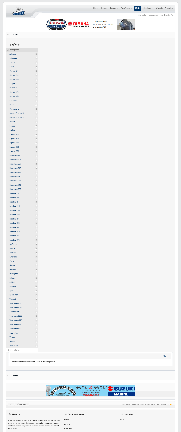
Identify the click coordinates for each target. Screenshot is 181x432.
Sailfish (16, 282)
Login (121, 409)
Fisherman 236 (19, 181)
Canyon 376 (17, 92)
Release (16, 278)
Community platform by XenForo (33, 428)
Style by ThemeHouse (63, 428)
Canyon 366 (17, 88)
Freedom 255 (18, 215)
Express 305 (17, 138)
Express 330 (17, 143)
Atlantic (16, 63)
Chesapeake (17, 109)
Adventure (17, 58)
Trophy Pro (17, 333)
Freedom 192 (18, 193)
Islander (16, 248)
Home (68, 409)
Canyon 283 (17, 75)
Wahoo (16, 341)
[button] (114, 8)
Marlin (15, 261)
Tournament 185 (19, 303)
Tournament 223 (19, 312)
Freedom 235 (18, 210)
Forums (68, 413)
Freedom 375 (18, 240)
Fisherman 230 (19, 177)
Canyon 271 (17, 71)
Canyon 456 (17, 96)
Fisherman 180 (19, 155)
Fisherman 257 (19, 189)
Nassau (16, 265)
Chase (15, 105)
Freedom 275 (18, 219)
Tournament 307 (19, 329)
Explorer (16, 130)
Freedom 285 (18, 223)
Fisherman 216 (19, 168)
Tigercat (16, 299)
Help (154, 393)
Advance (16, 54)
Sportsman (17, 295)
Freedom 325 (18, 231)
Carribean (16, 100)
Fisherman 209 (19, 164)
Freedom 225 (18, 206)
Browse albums (17, 350)
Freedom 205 (18, 198)
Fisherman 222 (19, 172)
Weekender (17, 346)
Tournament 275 (19, 324)
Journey (16, 253)
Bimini (15, 67)
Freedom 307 (18, 227)
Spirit (15, 291)
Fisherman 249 (19, 185)
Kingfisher (17, 257)
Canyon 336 (17, 84)
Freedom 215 (18, 202)
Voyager (16, 337)
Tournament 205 (19, 316)
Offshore (16, 270)
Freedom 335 (18, 236)
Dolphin (16, 122)
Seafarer (16, 286)
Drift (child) (26, 393)
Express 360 (17, 147)
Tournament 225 (19, 320)
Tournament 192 (19, 308)
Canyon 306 (17, 79)
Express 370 (17, 151)
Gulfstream (17, 244)
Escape (16, 126)
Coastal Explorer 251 (21, 113)
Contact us (69, 418)
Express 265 (17, 134)
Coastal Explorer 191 (21, 117)
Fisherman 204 (19, 160)
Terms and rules (134, 393)
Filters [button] (161, 54)
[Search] (169, 15)
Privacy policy (146, 393)
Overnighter (17, 274)
